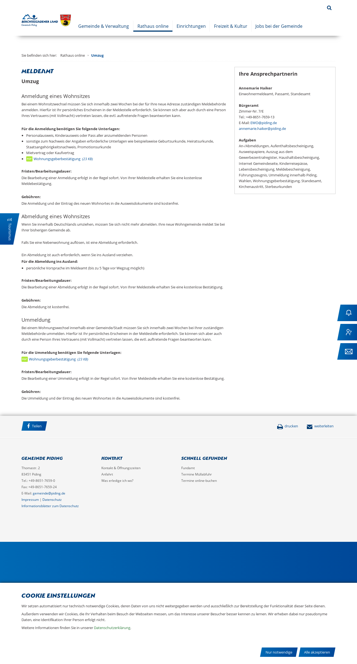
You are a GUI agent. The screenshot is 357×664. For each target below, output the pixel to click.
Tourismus (9, 232)
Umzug (97, 55)
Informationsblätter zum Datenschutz (50, 506)
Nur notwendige (279, 652)
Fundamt (188, 468)
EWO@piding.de (263, 122)
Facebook (57, 427)
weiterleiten (320, 425)
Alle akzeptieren (317, 652)
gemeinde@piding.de (49, 493)
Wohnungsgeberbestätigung (63, 158)
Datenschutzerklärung (112, 627)
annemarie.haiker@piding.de (262, 128)
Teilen (34, 426)
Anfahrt (107, 474)
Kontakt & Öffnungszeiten (120, 468)
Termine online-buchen (199, 480)
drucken (287, 425)
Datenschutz (52, 499)
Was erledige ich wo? (117, 480)
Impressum (30, 499)
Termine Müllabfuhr (196, 474)
